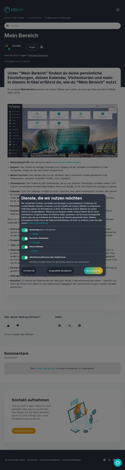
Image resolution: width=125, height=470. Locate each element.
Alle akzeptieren (93, 270)
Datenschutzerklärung (38, 223)
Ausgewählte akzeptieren (60, 270)
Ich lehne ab (29, 270)
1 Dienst (33, 234)
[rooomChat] (118, 463)
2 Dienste (34, 242)
